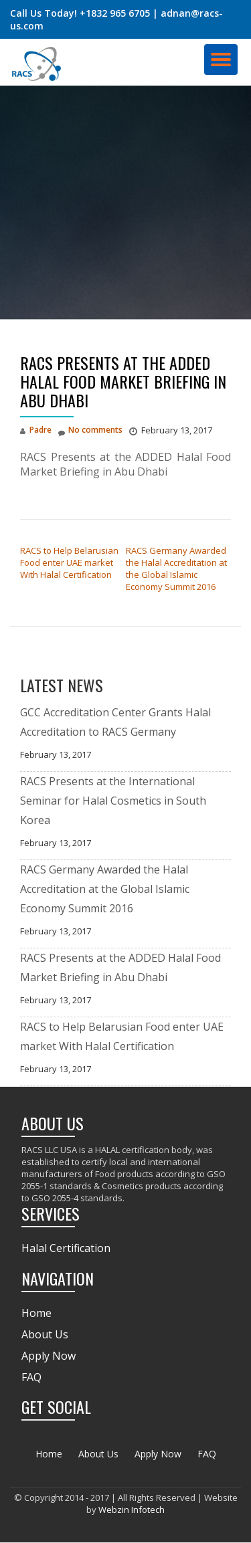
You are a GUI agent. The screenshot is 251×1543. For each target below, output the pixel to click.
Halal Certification (65, 1248)
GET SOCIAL (56, 1407)
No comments (90, 429)
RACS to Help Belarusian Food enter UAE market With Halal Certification (69, 562)
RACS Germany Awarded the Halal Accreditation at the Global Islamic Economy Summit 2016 (176, 568)
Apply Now (48, 1355)
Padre (40, 429)
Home (36, 1313)
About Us (44, 1334)
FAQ (31, 1377)
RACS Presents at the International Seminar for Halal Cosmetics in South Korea (113, 800)
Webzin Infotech (131, 1510)
